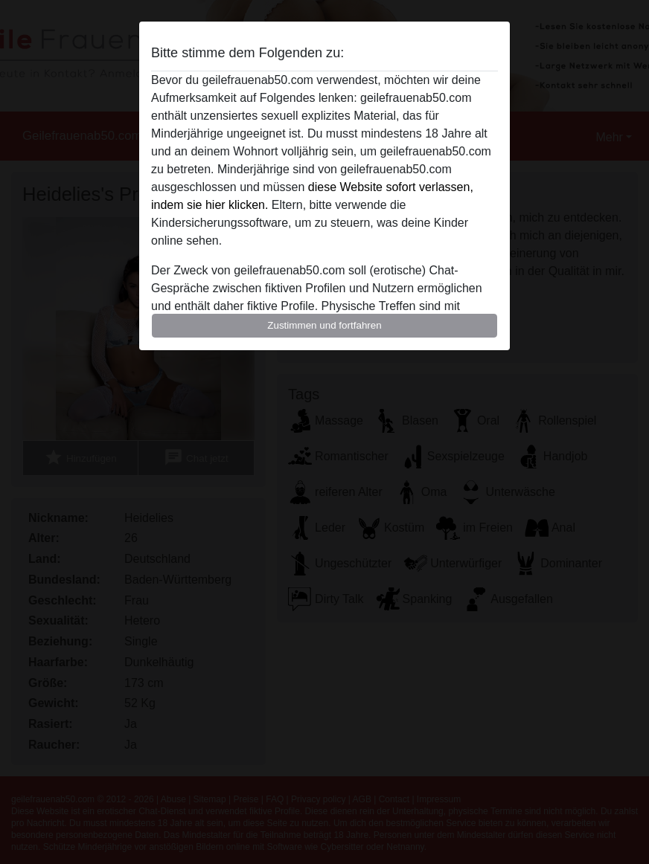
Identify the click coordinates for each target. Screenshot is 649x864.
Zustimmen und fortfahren (324, 325)
